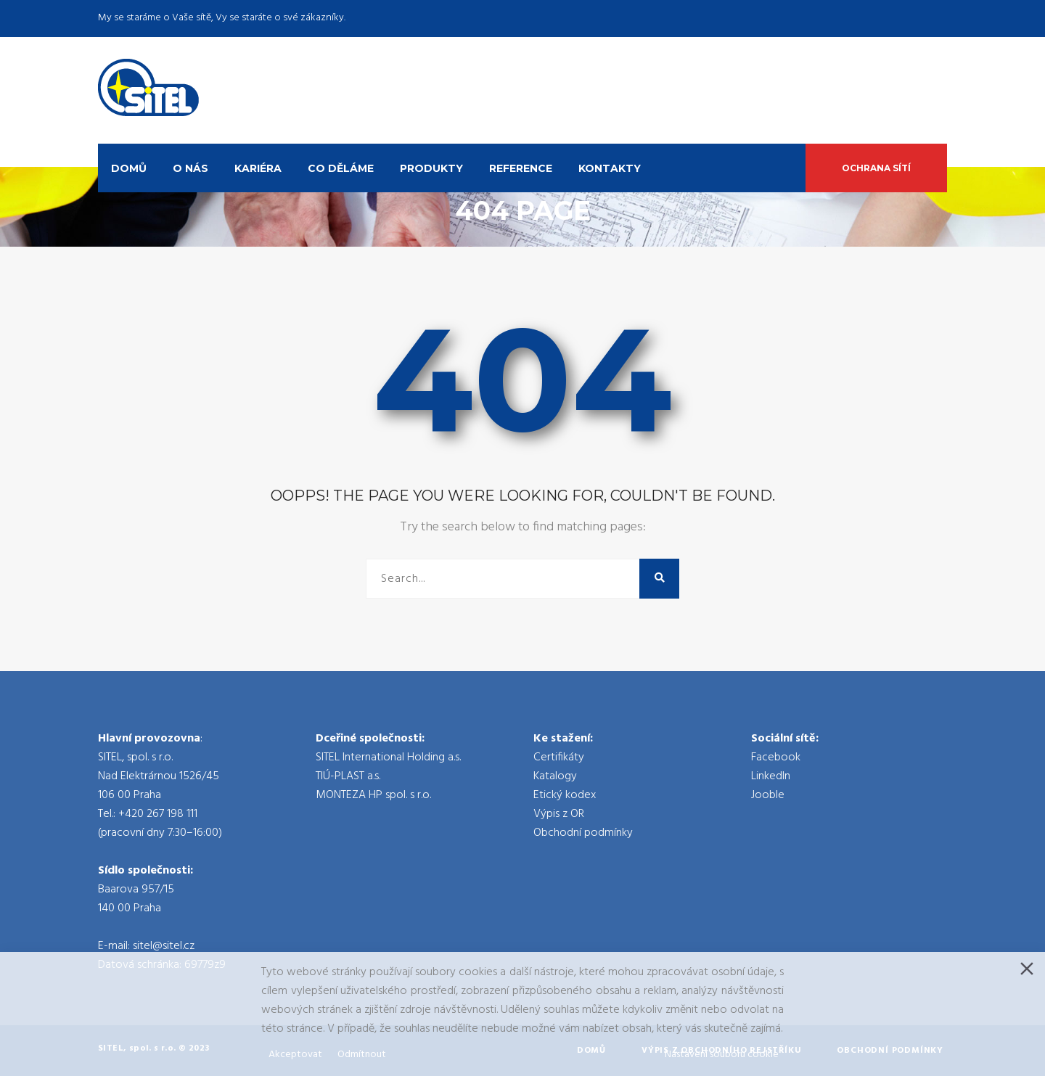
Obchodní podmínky (583, 833)
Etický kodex (564, 795)
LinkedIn (770, 776)
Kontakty (609, 168)
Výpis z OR (558, 814)
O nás (190, 168)
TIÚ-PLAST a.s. (348, 776)
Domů (129, 168)
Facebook (775, 757)
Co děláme (341, 168)
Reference (520, 168)
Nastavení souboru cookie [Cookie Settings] (722, 1054)
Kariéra (258, 168)
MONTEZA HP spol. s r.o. (373, 795)
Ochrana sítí (876, 168)
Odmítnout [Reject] (361, 1054)
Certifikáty (558, 757)
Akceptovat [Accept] (295, 1054)
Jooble (767, 795)
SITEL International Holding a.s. (388, 757)
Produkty (431, 168)
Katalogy (555, 776)
